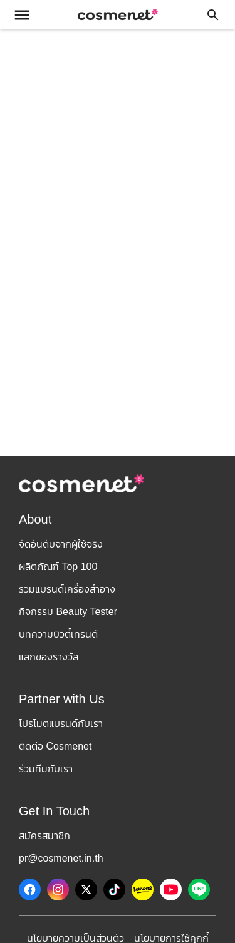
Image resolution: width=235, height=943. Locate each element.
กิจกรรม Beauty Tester (68, 611)
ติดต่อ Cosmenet (55, 746)
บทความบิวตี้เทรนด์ (58, 634)
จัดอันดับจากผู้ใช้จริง (61, 544)
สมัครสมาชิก (44, 835)
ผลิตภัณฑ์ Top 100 (58, 566)
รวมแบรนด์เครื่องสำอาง (67, 589)
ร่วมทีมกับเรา (46, 768)
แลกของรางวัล (48, 656)
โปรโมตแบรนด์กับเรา (61, 723)
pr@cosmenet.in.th (61, 858)
